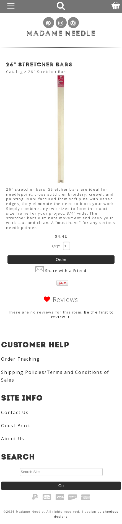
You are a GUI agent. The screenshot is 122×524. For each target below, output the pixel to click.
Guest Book (15, 426)
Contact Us (15, 412)
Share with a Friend (66, 270)
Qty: (56, 245)
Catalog (14, 71)
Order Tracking (20, 359)
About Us (12, 439)
